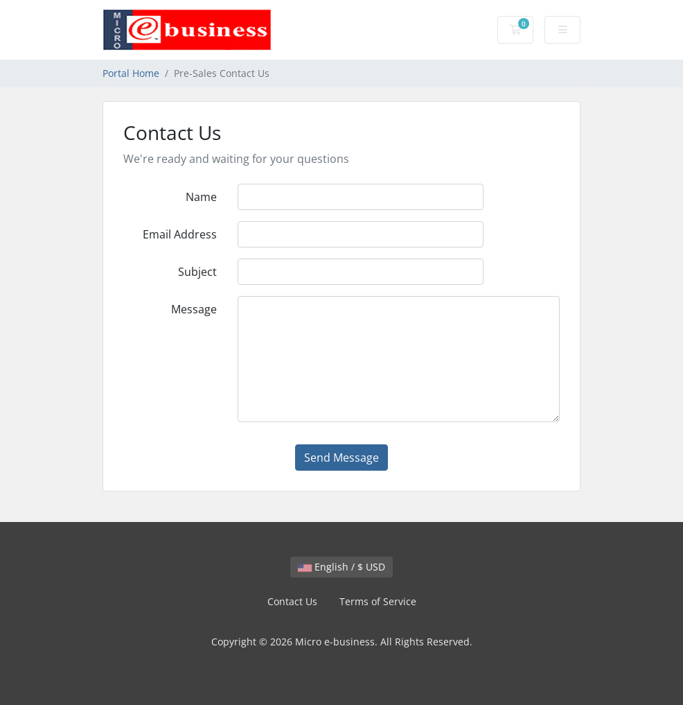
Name (201, 196)
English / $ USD (341, 566)
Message (194, 309)
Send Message (341, 457)
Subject (197, 271)
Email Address (180, 234)
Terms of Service (377, 601)
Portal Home (131, 73)
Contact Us (292, 601)
